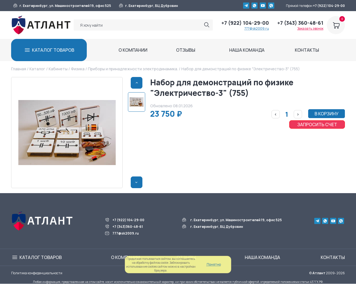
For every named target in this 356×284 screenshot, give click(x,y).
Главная (18, 68)
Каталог (37, 68)
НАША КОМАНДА (246, 50)
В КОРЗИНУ (326, 114)
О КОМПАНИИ (132, 50)
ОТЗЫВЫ (185, 50)
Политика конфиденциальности (36, 273)
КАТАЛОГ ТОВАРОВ (53, 50)
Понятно (214, 264)
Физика (78, 68)
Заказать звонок (310, 28)
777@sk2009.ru (256, 28)
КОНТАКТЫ (307, 50)
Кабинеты (58, 68)
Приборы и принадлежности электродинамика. (133, 68)
